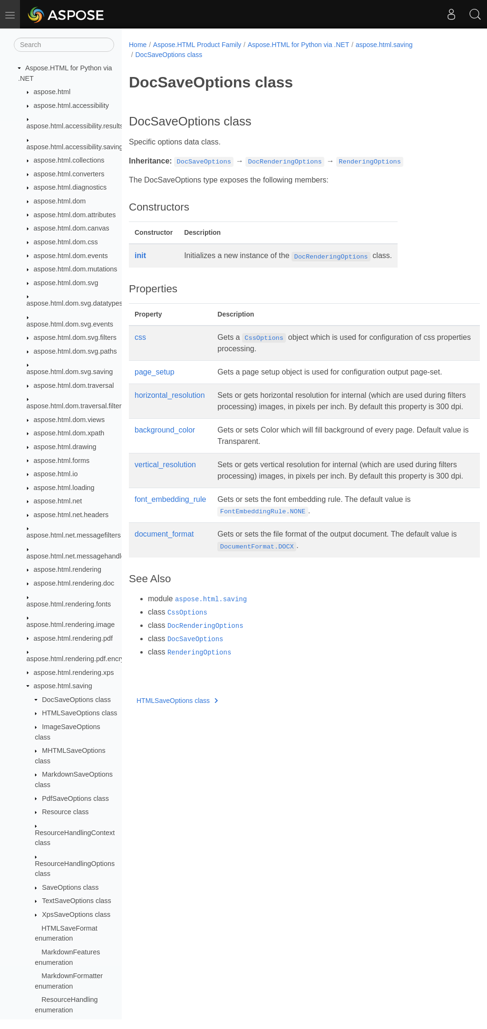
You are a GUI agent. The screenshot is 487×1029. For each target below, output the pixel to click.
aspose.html (52, 92)
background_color (165, 441)
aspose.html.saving (63, 686)
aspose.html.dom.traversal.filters (76, 406)
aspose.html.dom (60, 201)
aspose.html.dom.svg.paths (75, 351)
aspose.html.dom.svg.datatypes (75, 303)
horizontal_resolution (170, 395)
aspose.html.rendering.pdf (73, 638)
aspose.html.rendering (67, 569)
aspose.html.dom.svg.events (70, 324)
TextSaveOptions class (76, 900)
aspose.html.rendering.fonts (69, 604)
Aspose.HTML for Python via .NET (298, 44)
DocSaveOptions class (76, 699)
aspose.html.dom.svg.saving (70, 371)
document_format (164, 557)
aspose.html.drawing (65, 447)
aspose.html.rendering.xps (74, 672)
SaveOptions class (70, 887)
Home (137, 44)
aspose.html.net (58, 501)
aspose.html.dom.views (69, 419)
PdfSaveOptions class (75, 798)
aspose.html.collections (69, 160)
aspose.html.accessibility (71, 105)
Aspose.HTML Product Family (197, 44)
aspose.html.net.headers (71, 515)
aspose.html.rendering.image (71, 624)
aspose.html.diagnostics (70, 187)
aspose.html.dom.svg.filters (75, 337)
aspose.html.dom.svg (66, 283)
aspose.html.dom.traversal (74, 385)
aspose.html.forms (62, 460)
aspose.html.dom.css (66, 242)
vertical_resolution (165, 476)
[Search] (64, 45)
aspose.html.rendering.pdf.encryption (83, 659)
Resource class (65, 812)
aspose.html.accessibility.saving (75, 147)
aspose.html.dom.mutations (75, 269)
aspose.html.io (56, 474)
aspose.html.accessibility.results (75, 126)
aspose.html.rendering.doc (74, 583)
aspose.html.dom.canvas (71, 228)
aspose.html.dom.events (71, 256)
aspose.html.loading (64, 487)
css (140, 337)
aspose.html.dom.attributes (75, 215)
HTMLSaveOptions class (79, 713)
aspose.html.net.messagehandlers (79, 556)
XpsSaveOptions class (76, 914)
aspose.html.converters (69, 174)
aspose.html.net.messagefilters (74, 535)
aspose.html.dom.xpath (69, 433)
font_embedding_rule (170, 522)
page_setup (155, 372)
